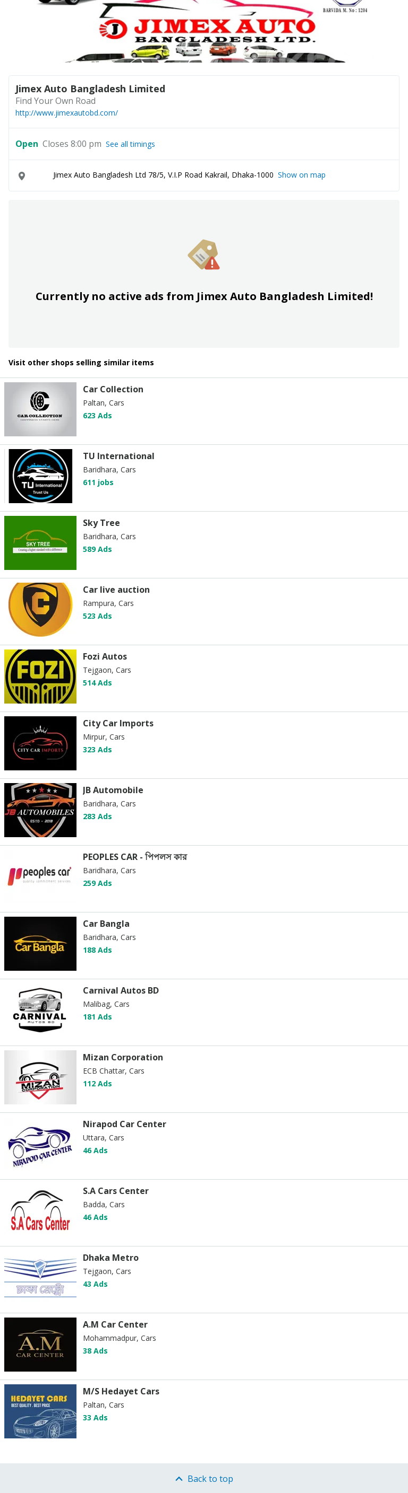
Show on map (302, 175)
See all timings (130, 144)
